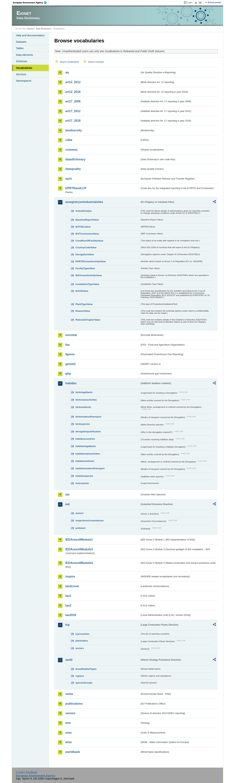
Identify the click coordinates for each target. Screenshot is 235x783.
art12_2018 (73, 91)
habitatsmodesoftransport (90, 468)
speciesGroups (83, 682)
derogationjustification (88, 431)
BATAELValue (83, 226)
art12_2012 (73, 82)
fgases (70, 354)
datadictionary (75, 159)
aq (67, 72)
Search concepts (96, 62)
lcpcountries (82, 634)
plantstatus (81, 640)
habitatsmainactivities (87, 453)
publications (74, 703)
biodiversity (73, 130)
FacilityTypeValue (85, 268)
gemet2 (70, 364)
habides (70, 383)
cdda (68, 139)
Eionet (30, 29)
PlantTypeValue (84, 304)
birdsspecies (82, 424)
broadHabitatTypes (86, 669)
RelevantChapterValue (87, 319)
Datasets (21, 41)
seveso (70, 713)
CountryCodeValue (85, 247)
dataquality (73, 168)
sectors (79, 648)
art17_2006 (73, 101)
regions (79, 676)
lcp (67, 624)
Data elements (24, 54)
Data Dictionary (43, 29)
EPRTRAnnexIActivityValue (90, 261)
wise (68, 742)
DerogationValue (84, 254)
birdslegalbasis (84, 392)
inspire (70, 576)
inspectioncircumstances (89, 520)
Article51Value (83, 211)
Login (189, 2)
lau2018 (70, 615)
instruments (82, 483)
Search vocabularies (69, 62)
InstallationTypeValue (87, 284)
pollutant (80, 528)
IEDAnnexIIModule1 (79, 539)
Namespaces (23, 80)
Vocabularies (24, 67)
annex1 (79, 513)
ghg (68, 373)
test (67, 722)
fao (67, 344)
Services (21, 74)
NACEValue (81, 291)
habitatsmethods (84, 461)
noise (69, 693)
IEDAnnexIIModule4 (79, 562)
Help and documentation (30, 35)
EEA (31, 2)
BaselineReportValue (87, 219)
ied (67, 504)
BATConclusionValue (87, 233)
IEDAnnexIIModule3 (79, 549)
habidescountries (85, 438)
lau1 (68, 595)
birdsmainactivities (86, 399)
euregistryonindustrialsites (84, 202)
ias (67, 494)
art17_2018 (73, 120)
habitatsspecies (84, 476)
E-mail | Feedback (26, 772)
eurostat (71, 335)
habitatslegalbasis (85, 446)
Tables (20, 48)
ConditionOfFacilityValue (89, 240)
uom (68, 732)
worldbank (72, 751)
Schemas (21, 61)
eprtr (68, 178)
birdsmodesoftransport (88, 416)
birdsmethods (83, 407)
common (71, 149)
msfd (68, 659)
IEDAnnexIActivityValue (88, 275)
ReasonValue (82, 311)
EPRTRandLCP (75, 188)
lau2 (68, 605)
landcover (72, 586)
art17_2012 (73, 111)
